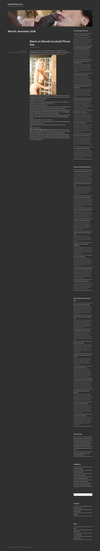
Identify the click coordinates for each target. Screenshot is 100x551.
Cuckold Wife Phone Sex (79, 475)
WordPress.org (77, 538)
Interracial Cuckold (22, 52)
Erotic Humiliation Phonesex (81, 478)
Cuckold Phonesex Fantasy (80, 367)
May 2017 (76, 514)
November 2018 (77, 508)
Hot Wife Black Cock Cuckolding (82, 330)
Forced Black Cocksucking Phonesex (83, 269)
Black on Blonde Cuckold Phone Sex (82, 438)
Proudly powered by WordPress (14, 547)
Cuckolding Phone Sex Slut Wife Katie (83, 380)
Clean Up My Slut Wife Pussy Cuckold (83, 209)
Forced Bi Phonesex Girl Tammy (81, 281)
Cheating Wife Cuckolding (80, 112)
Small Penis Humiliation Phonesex (82, 197)
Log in (75, 528)
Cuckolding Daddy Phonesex (81, 75)
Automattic (30, 547)
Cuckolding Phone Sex (81, 31)
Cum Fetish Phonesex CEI (80, 123)
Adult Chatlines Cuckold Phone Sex (82, 135)
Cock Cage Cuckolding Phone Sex (82, 445)
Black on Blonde (12, 52)
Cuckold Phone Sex (15, 4)
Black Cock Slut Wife (79, 343)
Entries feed (76, 531)
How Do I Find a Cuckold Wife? (81, 35)
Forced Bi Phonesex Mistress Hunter (82, 171)
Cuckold (17, 52)
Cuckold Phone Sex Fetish (80, 415)
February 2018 (77, 511)
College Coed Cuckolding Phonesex (82, 99)
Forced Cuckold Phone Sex (82, 167)
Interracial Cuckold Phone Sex (81, 481)
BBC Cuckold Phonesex (79, 256)
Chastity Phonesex (78, 468)
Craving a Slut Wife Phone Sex (81, 403)
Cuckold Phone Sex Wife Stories (81, 148)
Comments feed (77, 534)
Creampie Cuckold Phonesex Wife (82, 220)
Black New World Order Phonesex (82, 304)
